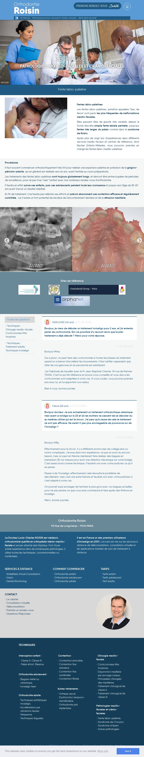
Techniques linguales (31, 718)
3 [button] (69, 270)
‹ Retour (4, 82)
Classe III (37, 660)
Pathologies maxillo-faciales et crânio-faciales (54, 18)
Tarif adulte (108, 581)
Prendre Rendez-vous (97, 5)
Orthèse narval (67, 693)
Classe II (25, 660)
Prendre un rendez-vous (20, 610)
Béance (39, 664)
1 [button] (60, 270)
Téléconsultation (15, 606)
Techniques (25, 18)
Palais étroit (27, 664)
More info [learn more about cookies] (102, 751)
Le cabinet (12, 599)
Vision (9, 577)
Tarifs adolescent (111, 577)
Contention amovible (71, 660)
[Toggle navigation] (127, 11)
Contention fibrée (69, 678)
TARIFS (105, 569)
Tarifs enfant (109, 574)
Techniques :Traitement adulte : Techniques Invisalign (17, 347)
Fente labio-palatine (87, 18)
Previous (5, 239)
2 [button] (64, 270)
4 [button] (74, 270)
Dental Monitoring (16, 581)
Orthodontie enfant (65, 574)
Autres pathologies (108, 729)
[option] (36, 239)
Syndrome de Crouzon (110, 721)
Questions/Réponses (18, 613)
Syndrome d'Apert (108, 725)
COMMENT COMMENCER (69, 569)
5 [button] (79, 270)
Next (138, 239)
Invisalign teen (28, 686)
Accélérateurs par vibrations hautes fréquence (30, 711)
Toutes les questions (18, 319)
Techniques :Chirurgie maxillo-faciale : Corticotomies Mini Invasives (20, 331)
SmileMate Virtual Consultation (23, 574)
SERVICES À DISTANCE (18, 569)
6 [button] (84, 270)
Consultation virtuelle (18, 602)
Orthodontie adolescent (68, 577)
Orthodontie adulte (65, 581)
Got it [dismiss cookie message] (128, 751)
